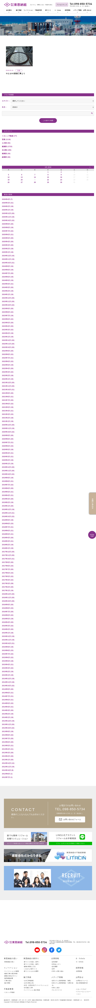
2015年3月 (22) (7, 668)
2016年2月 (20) (7, 629)
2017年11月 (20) (8, 555)
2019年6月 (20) (7, 488)
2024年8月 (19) (7, 270)
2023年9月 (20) (7, 308)
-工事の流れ (8, 980)
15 (48, 177)
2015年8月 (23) (7, 650)
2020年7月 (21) (7, 442)
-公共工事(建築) (29, 980)
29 (48, 182)
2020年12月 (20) (8, 425)
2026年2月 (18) (7, 206)
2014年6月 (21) (7, 700)
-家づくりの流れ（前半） (32, 962)
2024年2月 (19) (7, 291)
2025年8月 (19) (7, 227)
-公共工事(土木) (29, 983)
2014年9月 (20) (7, 689)
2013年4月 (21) (7, 749)
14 (35, 177)
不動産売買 (38, 10)
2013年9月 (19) (7, 731)
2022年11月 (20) (8, 344)
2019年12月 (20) (8, 467)
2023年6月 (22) (7, 319)
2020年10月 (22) (8, 432)
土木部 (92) (6, 143)
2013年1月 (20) (7, 760)
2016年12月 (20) (8, 594)
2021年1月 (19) (7, 421)
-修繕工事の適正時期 (10, 973)
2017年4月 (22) (7, 580)
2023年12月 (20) (8, 298)
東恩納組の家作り (31, 958)
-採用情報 (79, 971)
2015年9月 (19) (7, 647)
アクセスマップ (62, 4)
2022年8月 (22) (7, 354)
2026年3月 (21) (7, 203)
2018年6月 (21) (7, 530)
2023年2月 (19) (7, 333)
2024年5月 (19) (7, 280)
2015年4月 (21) (7, 664)
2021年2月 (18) (7, 418)
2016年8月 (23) (7, 608)
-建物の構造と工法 (30, 966)
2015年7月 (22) (7, 654)
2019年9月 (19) (7, 478)
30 (61, 182)
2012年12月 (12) (8, 763)
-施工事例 (7, 983)
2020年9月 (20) (7, 435)
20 (22, 180)
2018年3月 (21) (7, 541)
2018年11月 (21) (8, 513)
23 (61, 180)
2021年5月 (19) (7, 407)
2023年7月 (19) (7, 315)
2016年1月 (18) (7, 633)
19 (8, 180)
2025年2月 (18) (7, 248)
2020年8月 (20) (7, 439)
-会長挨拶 (54, 962)
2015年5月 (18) (7, 661)
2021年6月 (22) (7, 404)
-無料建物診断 (8, 978)
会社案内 (9, 10)
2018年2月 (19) (7, 545)
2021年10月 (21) (8, 389)
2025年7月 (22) (7, 231)
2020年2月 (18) (7, 460)
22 (48, 180)
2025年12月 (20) (8, 213)
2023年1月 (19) (7, 337)
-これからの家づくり (30, 969)
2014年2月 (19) (7, 714)
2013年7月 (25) (7, 738)
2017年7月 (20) (7, 569)
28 (35, 182)
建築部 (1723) (7, 146)
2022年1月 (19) (7, 379)
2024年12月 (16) (8, 256)
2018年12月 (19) (8, 509)
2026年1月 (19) (7, 210)
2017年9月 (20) (7, 562)
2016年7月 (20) (7, 611)
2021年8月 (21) (7, 396)
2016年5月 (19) (7, 619)
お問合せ (80, 977)
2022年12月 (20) (8, 340)
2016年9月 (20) (7, 604)
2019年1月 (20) (7, 506)
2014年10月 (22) (8, 685)
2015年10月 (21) (8, 643)
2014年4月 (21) (7, 707)
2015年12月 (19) (8, 636)
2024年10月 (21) (8, 263)
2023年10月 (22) (8, 305)
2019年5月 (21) (7, 492)
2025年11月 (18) (8, 217)
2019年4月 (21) (7, 495)
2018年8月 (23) (7, 523)
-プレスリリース (56, 990)
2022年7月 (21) (7, 358)
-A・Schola (79, 962)
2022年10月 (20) (8, 347)
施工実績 (18, 10)
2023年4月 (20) (7, 326)
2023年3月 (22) (7, 330)
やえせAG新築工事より (15, 74)
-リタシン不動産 (9, 992)
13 (22, 177)
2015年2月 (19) (7, 671)
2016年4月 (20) (7, 622)
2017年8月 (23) (7, 566)
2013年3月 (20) (7, 752)
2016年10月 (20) (8, 601)
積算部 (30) (6, 153)
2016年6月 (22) (7, 615)
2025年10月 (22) (8, 220)
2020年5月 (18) (7, 449)
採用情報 (67, 10)
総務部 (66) (6, 157)
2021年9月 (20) (7, 393)
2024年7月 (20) (7, 273)
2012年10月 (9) (7, 770)
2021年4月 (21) (7, 411)
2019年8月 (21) (7, 481)
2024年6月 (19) (7, 277)
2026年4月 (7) (7, 199)
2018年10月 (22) (8, 516)
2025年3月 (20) (7, 245)
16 (61, 177)
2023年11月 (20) (8, 301)
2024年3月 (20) (7, 287)
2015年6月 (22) (7, 657)
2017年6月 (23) (7, 573)
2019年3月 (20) (7, 499)
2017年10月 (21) (8, 559)
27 (22, 182)
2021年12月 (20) (8, 382)
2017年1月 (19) (7, 590)
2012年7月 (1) (7, 777)
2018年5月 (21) (7, 534)
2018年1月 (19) (7, 548)
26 (8, 182)
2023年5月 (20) (7, 322)
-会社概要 (54, 966)
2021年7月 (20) (7, 400)
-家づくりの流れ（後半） (32, 964)
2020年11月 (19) (8, 428)
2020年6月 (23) (7, 446)
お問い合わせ (87, 10)
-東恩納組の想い (9, 962)
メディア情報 (77, 10)
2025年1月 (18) (7, 252)
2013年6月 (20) (7, 742)
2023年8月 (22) (7, 312)
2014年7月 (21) (7, 696)
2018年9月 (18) (7, 520)
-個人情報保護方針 (82, 983)
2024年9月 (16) (7, 266)
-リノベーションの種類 (11, 971)
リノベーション (28, 10)
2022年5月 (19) (7, 365)
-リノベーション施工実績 (32, 990)
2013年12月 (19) (8, 721)
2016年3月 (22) (7, 626)
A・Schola (58, 10)
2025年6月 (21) (7, 234)
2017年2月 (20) (7, 587)
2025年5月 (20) (7, 238)
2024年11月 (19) (8, 259)
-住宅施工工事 (28, 987)
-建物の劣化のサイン (10, 976)
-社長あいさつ (56, 964)
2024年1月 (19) (7, 294)
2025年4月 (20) (7, 241)
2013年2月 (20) (7, 756)
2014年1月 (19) (7, 717)
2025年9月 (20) (7, 224)
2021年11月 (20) (8, 386)
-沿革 (53, 969)
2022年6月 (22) (7, 361)
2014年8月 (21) (7, 693)
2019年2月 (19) (7, 502)
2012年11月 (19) (8, 767)
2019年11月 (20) (8, 470)
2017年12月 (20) (8, 552)
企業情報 (55, 958)
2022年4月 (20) (7, 368)
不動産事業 (9, 989)
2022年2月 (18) (7, 375)
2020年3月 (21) (7, 456)
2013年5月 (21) (7, 745)
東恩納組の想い (11, 958)
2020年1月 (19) (7, 463)
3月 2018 (48, 167)
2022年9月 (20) (7, 351)
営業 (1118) (6, 139)
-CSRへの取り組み (57, 971)
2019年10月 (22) (8, 474)
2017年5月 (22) (7, 576)
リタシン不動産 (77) (9, 136)
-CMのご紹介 (55, 987)
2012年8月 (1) (7, 774)
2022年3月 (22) (7, 372)
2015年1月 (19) (7, 675)
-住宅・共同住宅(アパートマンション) (36, 985)
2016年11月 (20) (8, 597)
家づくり (48, 10)
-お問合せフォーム (82, 980)
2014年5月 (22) (7, 703)
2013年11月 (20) (8, 724)
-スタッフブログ (81, 989)
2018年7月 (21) (7, 527)
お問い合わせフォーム (70, 819)
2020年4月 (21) (7, 453)
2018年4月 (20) (7, 537)
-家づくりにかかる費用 (31, 971)
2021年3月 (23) (7, 414)
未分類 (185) (6, 150)
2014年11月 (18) (8, 682)
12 (8, 177)
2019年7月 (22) (7, 485)
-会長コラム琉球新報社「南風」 (61, 980)
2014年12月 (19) (8, 678)
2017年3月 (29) (7, 583)
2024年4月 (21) (7, 284)
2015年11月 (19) (8, 640)
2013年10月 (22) (8, 728)
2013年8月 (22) (7, 735)
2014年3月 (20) (7, 710)
